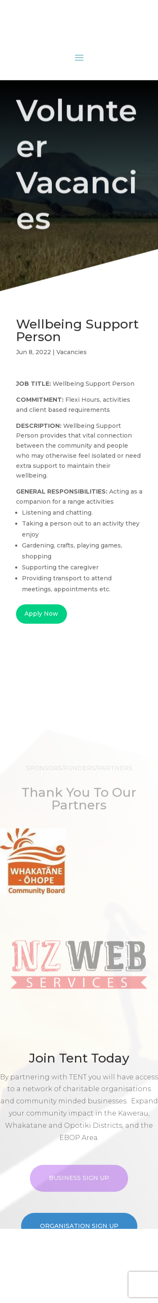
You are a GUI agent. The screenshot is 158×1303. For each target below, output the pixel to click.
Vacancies (71, 352)
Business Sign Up (79, 1201)
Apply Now (41, 613)
